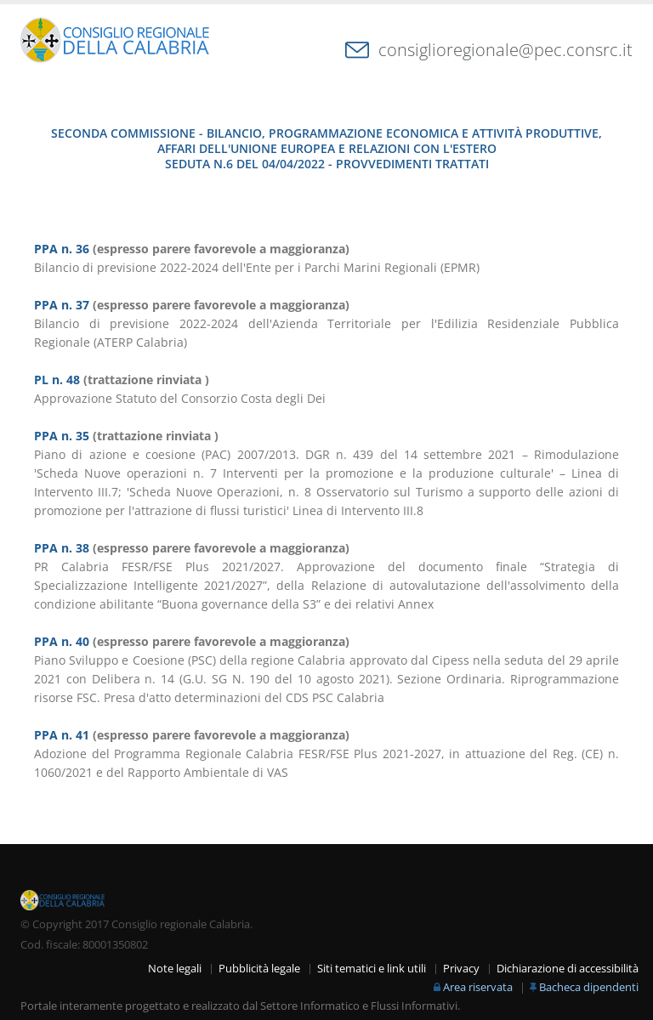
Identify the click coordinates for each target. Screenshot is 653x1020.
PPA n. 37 (61, 305)
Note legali (175, 968)
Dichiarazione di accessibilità (568, 968)
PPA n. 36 (61, 249)
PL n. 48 (57, 379)
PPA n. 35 (61, 436)
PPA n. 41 (61, 735)
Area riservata (478, 987)
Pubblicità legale (259, 968)
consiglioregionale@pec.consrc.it (505, 49)
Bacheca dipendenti (589, 987)
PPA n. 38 (61, 548)
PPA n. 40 (61, 641)
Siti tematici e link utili (371, 968)
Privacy (461, 968)
